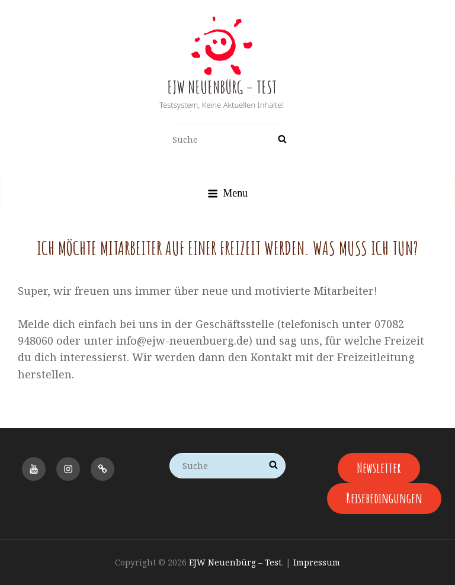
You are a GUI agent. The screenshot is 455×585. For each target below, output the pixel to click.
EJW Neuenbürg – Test (222, 87)
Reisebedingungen (384, 498)
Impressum (316, 562)
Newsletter (379, 468)
